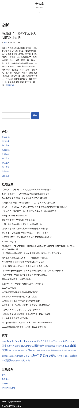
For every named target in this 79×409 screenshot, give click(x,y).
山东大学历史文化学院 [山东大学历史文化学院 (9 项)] (16, 351)
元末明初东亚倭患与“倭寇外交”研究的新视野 (21, 301)
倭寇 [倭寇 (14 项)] (64, 341)
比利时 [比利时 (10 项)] (64, 351)
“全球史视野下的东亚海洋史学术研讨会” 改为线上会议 (25, 267)
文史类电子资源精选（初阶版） (15, 319)
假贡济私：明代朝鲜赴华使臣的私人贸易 (19, 297)
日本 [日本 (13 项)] (30, 351)
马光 (5, 42)
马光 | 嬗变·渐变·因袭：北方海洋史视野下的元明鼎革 (24, 199)
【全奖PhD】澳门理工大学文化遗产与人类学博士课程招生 (27, 190)
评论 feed (6, 384)
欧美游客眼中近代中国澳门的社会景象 (18, 220)
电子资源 (6, 167)
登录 (4, 375)
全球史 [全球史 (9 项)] (69, 342)
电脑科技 (6, 172)
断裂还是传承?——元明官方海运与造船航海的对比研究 (25, 194)
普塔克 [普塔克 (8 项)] (43, 351)
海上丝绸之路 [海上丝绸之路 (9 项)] (16, 356)
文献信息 (6, 150)
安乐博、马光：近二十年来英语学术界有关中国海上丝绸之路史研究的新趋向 (35, 207)
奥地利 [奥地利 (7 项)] (58, 346)
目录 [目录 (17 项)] (72, 356)
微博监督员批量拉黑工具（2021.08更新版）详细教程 (25, 258)
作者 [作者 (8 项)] (60, 342)
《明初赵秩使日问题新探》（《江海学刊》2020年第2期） (27, 314)
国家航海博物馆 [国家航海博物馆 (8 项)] (50, 346)
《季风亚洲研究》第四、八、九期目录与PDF (21, 310)
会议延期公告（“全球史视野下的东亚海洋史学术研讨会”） (27, 306)
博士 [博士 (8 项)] (74, 342)
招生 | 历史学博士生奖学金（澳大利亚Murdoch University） (27, 323)
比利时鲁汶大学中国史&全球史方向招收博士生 (22, 225)
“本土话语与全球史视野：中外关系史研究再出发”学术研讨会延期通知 (31, 254)
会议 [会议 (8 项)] (57, 342)
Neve (4, 402)
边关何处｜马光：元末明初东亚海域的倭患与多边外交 (25, 229)
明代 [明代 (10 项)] (34, 351)
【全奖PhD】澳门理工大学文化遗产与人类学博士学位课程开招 (29, 211)
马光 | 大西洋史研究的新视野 (14, 216)
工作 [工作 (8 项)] (25, 351)
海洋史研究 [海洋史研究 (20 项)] (49, 356)
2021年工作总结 (9, 242)
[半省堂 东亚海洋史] (39, 5)
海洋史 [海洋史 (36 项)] (37, 356)
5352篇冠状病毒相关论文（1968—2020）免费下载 (24, 327)
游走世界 (6, 163)
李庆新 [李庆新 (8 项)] (48, 351)
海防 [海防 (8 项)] (58, 356)
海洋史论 (6, 159)
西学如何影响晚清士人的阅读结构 (16, 280)
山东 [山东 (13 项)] (67, 346)
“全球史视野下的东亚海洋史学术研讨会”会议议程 (23, 262)
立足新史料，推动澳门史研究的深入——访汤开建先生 (25, 233)
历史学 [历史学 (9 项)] (9, 346)
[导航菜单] (39, 13)
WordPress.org (8, 388)
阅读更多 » (10, 85)
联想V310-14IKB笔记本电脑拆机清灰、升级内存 (22, 284)
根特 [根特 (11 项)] (53, 351)
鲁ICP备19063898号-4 (11, 407)
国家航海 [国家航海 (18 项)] (39, 346)
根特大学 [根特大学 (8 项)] (58, 351)
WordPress (16, 402)
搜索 (35, 116)
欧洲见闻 (6, 154)
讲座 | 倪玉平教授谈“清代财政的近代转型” (20, 293)
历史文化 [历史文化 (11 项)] (16, 346)
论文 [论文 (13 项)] (23, 361)
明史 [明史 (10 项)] (39, 351)
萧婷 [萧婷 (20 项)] (8, 360)
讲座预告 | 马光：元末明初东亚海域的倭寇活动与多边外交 (27, 238)
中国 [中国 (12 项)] (53, 342)
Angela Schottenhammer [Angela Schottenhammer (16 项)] (20, 341)
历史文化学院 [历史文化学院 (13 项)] (27, 346)
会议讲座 (6, 137)
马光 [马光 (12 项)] (28, 361)
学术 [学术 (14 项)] (62, 346)
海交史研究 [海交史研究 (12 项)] (26, 356)
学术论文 (6, 141)
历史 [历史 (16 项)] (4, 346)
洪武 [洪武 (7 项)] (9, 356)
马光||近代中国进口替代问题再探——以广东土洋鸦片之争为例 (28, 203)
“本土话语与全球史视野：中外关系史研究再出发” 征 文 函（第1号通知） (33, 271)
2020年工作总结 (9, 288)
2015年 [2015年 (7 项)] (4, 342)
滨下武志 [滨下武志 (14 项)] (64, 356)
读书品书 (6, 176)
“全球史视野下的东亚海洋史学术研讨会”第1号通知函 (24, 275)
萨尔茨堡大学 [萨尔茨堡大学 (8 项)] (15, 361)
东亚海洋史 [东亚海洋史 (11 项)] (45, 342)
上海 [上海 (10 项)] (38, 342)
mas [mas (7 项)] (35, 342)
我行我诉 (6, 146)
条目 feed (6, 380)
